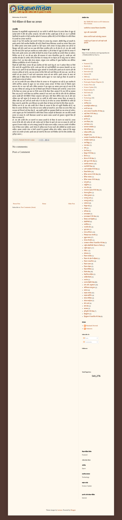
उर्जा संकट (87, 124)
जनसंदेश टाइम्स (88, 140)
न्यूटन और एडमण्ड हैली (90, 32)
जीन (85, 148)
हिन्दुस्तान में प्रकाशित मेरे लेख (92, 316)
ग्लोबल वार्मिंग (88, 132)
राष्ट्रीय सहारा (87, 248)
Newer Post (16, 204)
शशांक (86, 279)
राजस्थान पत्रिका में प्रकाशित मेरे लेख (94, 243)
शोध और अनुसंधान (89, 285)
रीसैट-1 (86, 250)
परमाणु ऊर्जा (87, 200)
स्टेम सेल (86, 306)
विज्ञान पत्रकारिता (89, 261)
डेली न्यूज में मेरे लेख (89, 161)
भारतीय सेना (87, 227)
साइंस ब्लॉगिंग (88, 295)
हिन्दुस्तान (86, 314)
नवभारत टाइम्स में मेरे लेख (91, 190)
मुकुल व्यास (87, 237)
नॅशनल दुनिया (88, 192)
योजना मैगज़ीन (88, 240)
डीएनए (86, 156)
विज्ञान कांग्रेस (88, 256)
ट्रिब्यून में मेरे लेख (88, 153)
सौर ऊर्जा (86, 303)
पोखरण (86, 208)
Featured (86, 63)
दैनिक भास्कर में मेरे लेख (90, 179)
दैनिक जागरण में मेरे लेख (91, 174)
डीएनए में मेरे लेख (89, 158)
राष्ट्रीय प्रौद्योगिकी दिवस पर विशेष (93, 245)
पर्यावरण (86, 203)
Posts (85, 338)
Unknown (89, 329)
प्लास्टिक (86, 224)
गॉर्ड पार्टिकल (87, 129)
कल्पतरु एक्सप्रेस (89, 127)
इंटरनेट (86, 119)
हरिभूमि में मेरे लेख (89, 311)
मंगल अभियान (88, 232)
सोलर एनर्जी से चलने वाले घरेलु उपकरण (95, 36)
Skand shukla (88, 90)
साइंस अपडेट (87, 293)
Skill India (87, 92)
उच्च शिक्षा (87, 121)
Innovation (87, 71)
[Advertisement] (96, 414)
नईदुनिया (86, 185)
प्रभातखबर (87, 214)
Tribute (86, 100)
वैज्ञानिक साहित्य (88, 274)
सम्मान (86, 290)
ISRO (86, 77)
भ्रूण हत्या (86, 229)
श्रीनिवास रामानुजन (89, 287)
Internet (86, 74)
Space (86, 95)
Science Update (89, 87)
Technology (87, 98)
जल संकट (87, 145)
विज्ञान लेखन (87, 266)
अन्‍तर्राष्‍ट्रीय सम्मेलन (89, 106)
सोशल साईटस (88, 301)
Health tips (87, 69)
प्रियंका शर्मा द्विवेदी (89, 219)
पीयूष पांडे (87, 206)
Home (44, 204)
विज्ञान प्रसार (87, 264)
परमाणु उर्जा (87, 198)
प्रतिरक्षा (86, 211)
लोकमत (86, 253)
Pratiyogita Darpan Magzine (93, 82)
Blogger (73, 510)
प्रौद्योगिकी (87, 221)
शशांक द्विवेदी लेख (89, 282)
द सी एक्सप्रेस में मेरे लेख (90, 169)
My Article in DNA (90, 79)
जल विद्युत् (87, 142)
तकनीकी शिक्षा (88, 166)
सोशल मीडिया (88, 298)
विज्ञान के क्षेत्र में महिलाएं (91, 258)
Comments (87, 342)
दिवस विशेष (87, 171)
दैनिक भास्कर (88, 177)
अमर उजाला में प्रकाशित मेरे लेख (93, 111)
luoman (59, 510)
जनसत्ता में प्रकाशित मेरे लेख (92, 137)
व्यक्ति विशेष (87, 277)
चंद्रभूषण (86, 135)
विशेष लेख (87, 272)
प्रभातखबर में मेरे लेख (90, 216)
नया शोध (86, 187)
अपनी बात (87, 108)
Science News (88, 85)
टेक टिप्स (86, 150)
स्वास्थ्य (86, 308)
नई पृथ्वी (86, 182)
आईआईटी (87, 116)
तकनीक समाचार (88, 164)
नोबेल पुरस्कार (88, 195)
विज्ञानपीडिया (88, 269)
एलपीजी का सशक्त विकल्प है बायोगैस (95, 28)
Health (86, 66)
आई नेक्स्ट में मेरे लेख (90, 113)
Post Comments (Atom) (28, 207)
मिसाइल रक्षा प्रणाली (89, 235)
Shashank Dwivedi (92, 326)
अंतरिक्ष (86, 103)
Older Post (71, 204)
